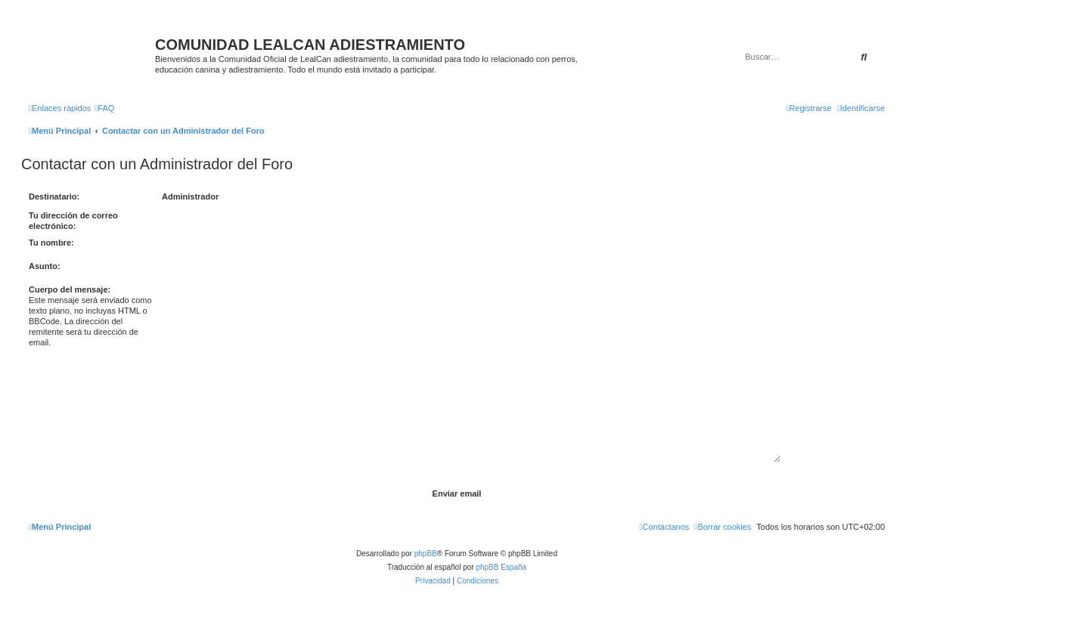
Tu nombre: (51, 242)
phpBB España (501, 567)
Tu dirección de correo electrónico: (73, 221)
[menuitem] (104, 108)
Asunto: (44, 266)
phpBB (425, 553)
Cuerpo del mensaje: (69, 289)
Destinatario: (54, 196)
